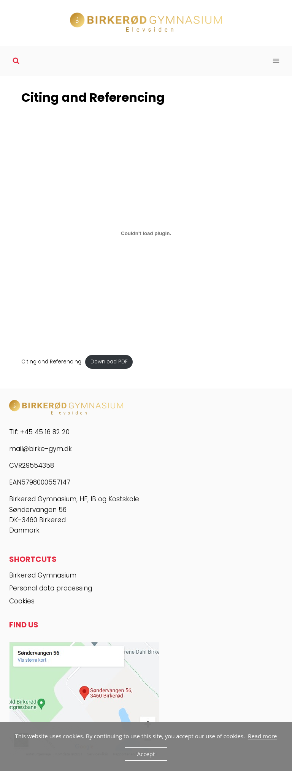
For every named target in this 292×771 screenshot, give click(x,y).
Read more (262, 736)
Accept (146, 754)
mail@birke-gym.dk (40, 448)
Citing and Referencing (51, 361)
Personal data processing (50, 588)
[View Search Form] (16, 61)
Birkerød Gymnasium (42, 575)
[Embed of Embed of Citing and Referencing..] (146, 233)
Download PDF (109, 361)
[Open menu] (276, 61)
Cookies (22, 601)
